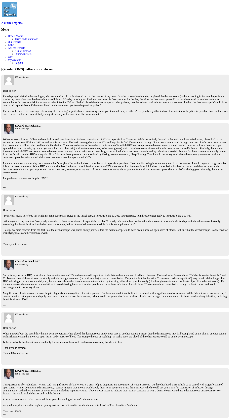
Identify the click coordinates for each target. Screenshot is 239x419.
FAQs (11, 45)
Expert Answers (23, 53)
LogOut (19, 62)
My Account (14, 59)
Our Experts (14, 42)
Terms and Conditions (26, 39)
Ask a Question (23, 50)
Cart (10, 56)
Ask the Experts (12, 23)
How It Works (15, 36)
